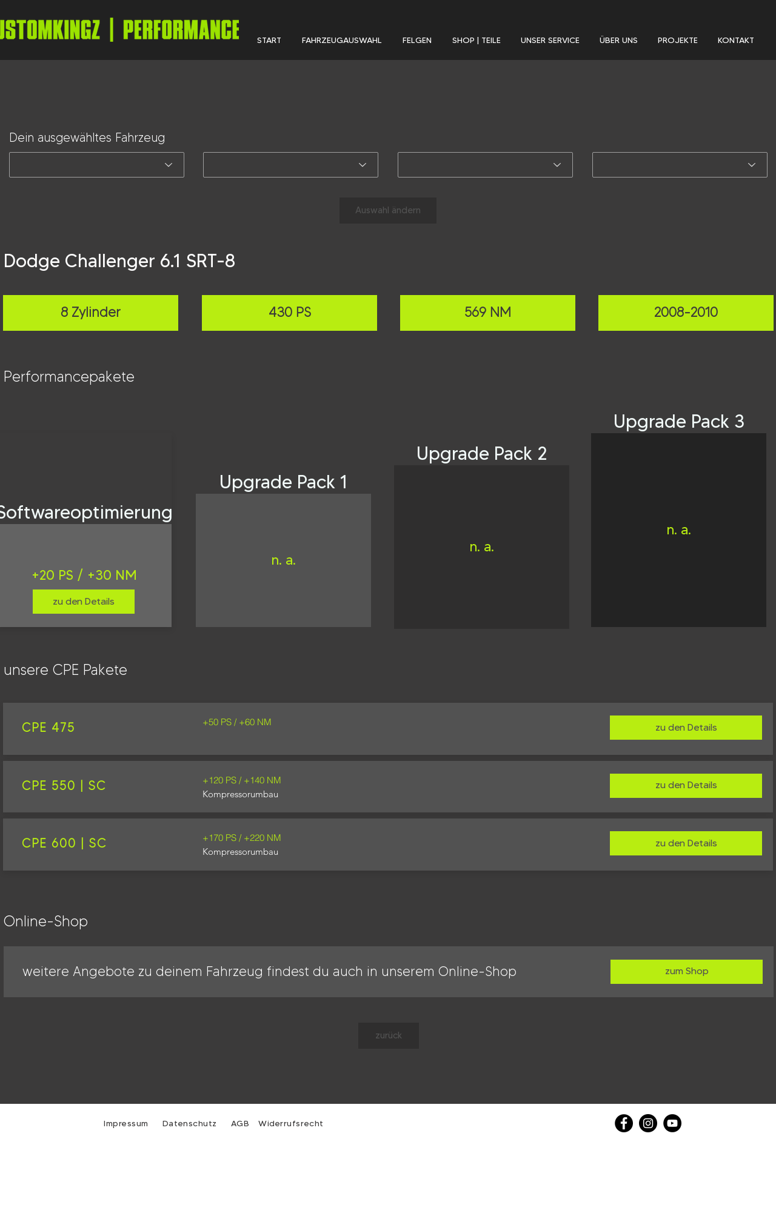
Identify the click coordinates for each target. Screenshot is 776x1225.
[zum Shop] (686, 972)
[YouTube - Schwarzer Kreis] (672, 1123)
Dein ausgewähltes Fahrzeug (87, 137)
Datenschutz (191, 1123)
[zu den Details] (84, 601)
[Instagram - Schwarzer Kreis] (648, 1123)
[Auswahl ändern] (388, 211)
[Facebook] (624, 1123)
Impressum (126, 1123)
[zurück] (388, 1036)
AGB (238, 1123)
